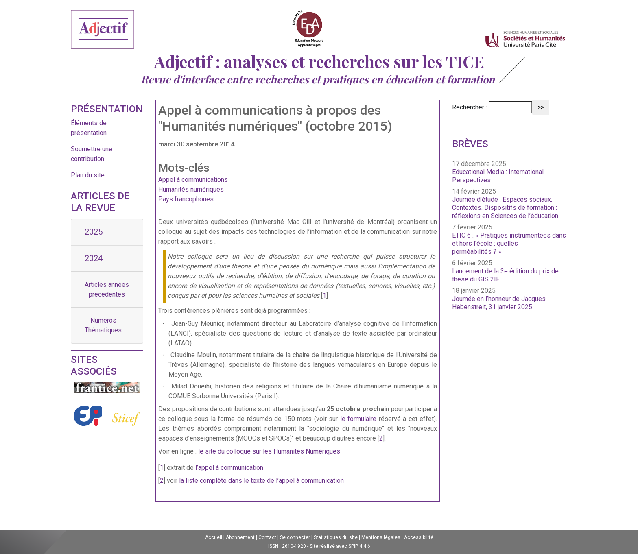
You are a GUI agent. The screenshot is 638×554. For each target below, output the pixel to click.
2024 (94, 258)
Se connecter (295, 537)
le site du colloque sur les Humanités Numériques (269, 451)
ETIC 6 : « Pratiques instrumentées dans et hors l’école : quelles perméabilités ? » (509, 243)
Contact (267, 537)
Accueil (213, 537)
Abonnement (240, 537)
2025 (94, 232)
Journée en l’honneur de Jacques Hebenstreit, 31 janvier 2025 (499, 303)
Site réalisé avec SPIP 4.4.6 (340, 546)
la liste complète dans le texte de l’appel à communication (261, 480)
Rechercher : (469, 107)
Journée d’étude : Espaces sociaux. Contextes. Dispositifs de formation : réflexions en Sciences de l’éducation (505, 208)
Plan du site (88, 175)
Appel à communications (193, 179)
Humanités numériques (191, 189)
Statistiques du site (336, 537)
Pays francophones (186, 199)
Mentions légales (380, 537)
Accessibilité (418, 537)
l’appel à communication (229, 467)
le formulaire (358, 419)
